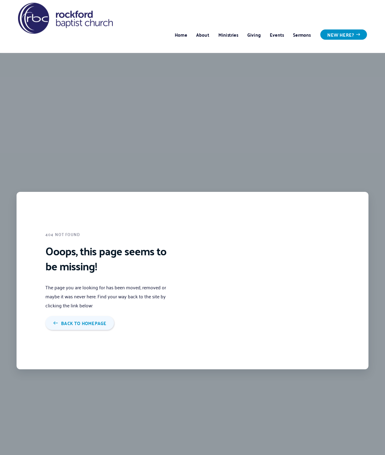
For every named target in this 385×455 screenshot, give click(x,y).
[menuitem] (181, 34)
